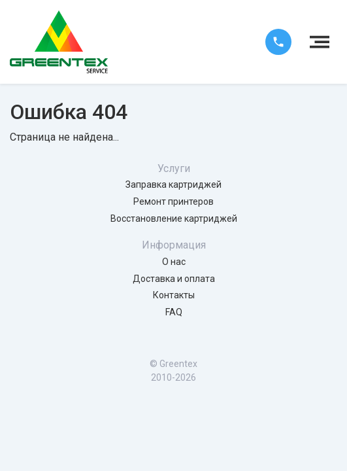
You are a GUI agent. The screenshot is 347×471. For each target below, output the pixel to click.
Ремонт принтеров (173, 201)
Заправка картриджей (173, 184)
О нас (174, 261)
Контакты (174, 295)
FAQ (173, 312)
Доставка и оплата (174, 278)
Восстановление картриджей (173, 218)
